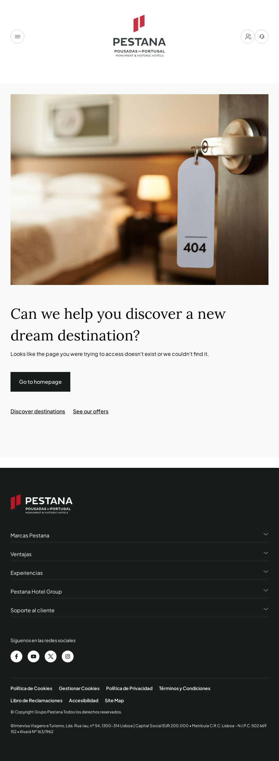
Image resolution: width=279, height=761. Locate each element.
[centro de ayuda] (261, 36)
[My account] (248, 36)
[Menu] (17, 36)
